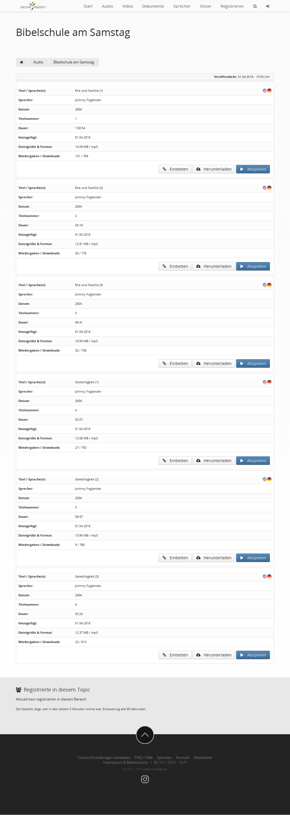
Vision (205, 6)
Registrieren (232, 6)
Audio (107, 6)
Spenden (164, 757)
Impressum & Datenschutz (125, 762)
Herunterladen (214, 169)
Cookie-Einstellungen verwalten (104, 757)
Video (127, 6)
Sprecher (182, 6)
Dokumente (153, 6)
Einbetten (175, 169)
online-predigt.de (155, 769)
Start (88, 6)
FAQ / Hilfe (144, 757)
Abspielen (253, 169)
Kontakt (183, 757)
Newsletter (203, 757)
